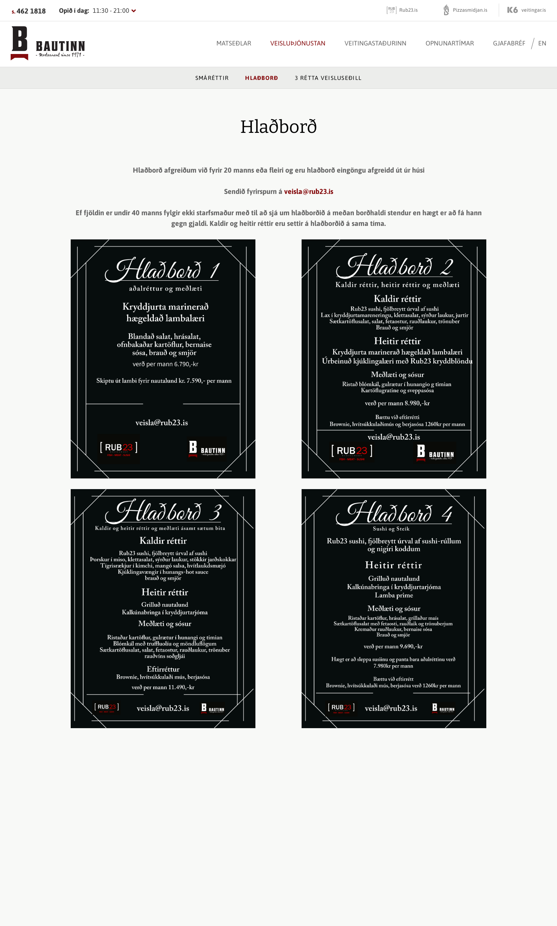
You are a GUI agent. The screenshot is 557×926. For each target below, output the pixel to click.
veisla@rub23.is (308, 191)
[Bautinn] (48, 44)
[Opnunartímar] (97, 10)
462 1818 (31, 11)
